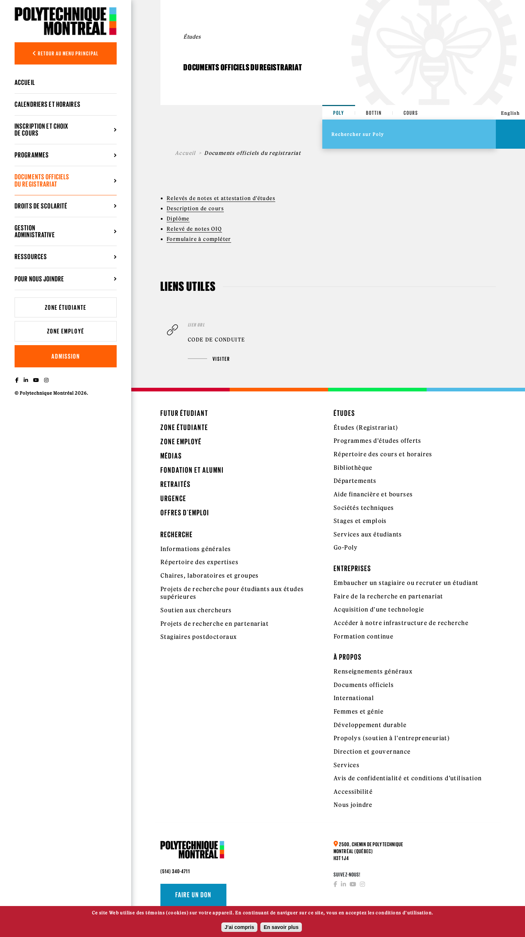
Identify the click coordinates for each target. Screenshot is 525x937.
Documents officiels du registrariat (42, 180)
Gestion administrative (35, 231)
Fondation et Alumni (192, 470)
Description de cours (195, 208)
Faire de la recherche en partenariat (388, 596)
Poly (338, 113)
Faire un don (193, 895)
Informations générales (195, 549)
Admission (65, 356)
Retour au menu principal (65, 53)
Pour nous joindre (39, 279)
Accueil (25, 82)
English (510, 113)
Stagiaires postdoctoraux (198, 636)
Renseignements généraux (373, 671)
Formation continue (363, 636)
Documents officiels (364, 684)
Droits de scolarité (41, 206)
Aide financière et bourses (373, 494)
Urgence (173, 498)
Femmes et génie (359, 711)
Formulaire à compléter (199, 239)
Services (346, 765)
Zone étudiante (65, 307)
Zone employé (65, 331)
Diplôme (178, 218)
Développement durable (370, 725)
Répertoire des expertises (199, 562)
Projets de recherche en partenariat (214, 623)
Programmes (32, 155)
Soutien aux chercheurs (196, 610)
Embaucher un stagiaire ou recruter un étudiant (406, 582)
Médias (171, 456)
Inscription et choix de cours (41, 129)
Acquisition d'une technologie (379, 609)
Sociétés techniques (364, 507)
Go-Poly (346, 547)
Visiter (209, 359)
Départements (355, 480)
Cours (411, 113)
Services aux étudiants (368, 534)
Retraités (175, 484)
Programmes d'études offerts (377, 440)
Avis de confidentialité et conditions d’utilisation (408, 778)
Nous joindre (353, 804)
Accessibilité (353, 791)
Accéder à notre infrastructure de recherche (401, 622)
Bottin (374, 113)
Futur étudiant (184, 413)
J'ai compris (239, 929)
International (354, 698)
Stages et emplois (360, 520)
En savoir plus (281, 929)
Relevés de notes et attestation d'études (221, 198)
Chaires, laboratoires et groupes (209, 575)
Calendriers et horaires (48, 104)
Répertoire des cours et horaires (383, 454)
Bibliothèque (353, 467)
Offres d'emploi (184, 512)
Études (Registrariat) (366, 427)
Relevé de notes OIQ (194, 229)
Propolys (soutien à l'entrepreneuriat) (392, 738)
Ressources (31, 257)
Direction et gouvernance (372, 751)
